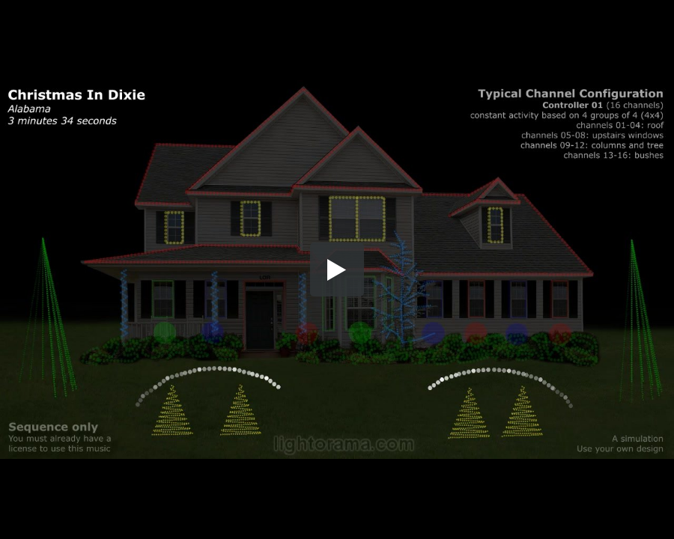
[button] (337, 269)
